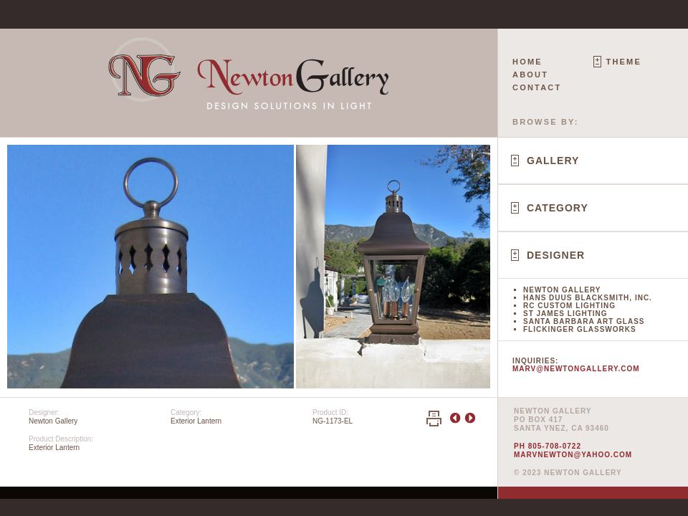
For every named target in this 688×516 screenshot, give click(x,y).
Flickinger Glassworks (579, 329)
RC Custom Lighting (569, 306)
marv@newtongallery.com (576, 369)
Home (527, 61)
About (530, 74)
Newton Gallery (562, 290)
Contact (536, 87)
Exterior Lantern (196, 421)
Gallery (553, 160)
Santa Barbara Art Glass (583, 321)
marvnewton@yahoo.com (573, 455)
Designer (556, 255)
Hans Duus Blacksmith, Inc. (587, 298)
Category (557, 208)
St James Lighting (565, 313)
